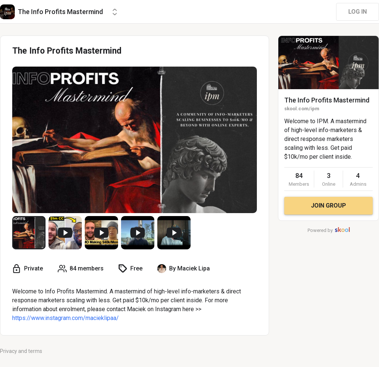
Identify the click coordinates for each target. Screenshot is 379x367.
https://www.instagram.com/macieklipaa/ (65, 317)
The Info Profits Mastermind (326, 100)
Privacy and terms (21, 351)
